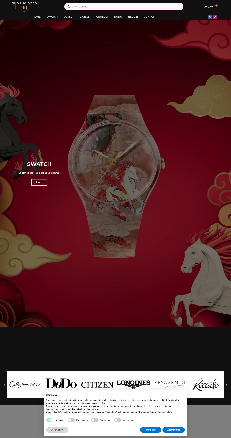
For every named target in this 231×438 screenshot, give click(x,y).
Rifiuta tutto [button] (151, 430)
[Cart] (210, 6)
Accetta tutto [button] (173, 430)
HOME (37, 16)
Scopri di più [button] (57, 430)
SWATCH (52, 16)
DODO (118, 16)
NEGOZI (133, 16)
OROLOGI (102, 16)
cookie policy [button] (99, 403)
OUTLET (68, 16)
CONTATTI (150, 16)
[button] (4, 385)
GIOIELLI (85, 16)
